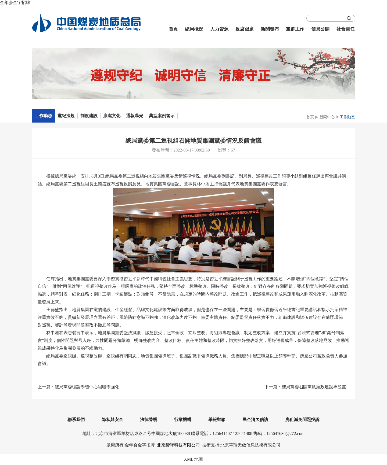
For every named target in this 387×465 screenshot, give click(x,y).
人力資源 (219, 29)
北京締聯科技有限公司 (178, 445)
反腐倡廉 (244, 29)
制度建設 (89, 115)
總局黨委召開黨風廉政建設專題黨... (315, 387)
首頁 (173, 29)
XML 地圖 (193, 459)
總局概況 (194, 29)
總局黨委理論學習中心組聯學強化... (89, 387)
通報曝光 (134, 115)
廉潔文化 (111, 115)
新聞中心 (327, 117)
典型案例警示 (162, 115)
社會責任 (345, 29)
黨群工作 (295, 29)
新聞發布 (270, 29)
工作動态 (43, 115)
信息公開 (320, 29)
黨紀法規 (66, 115)
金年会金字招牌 (15, 2)
